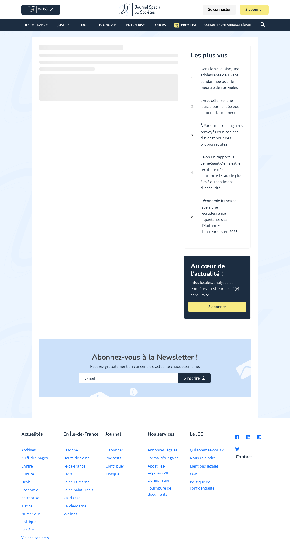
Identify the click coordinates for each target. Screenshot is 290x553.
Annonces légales (162, 450)
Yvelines (70, 514)
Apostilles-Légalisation (158, 469)
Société (27, 529)
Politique (28, 521)
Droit (84, 25)
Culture (27, 474)
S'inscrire (194, 378)
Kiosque (112, 474)
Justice (63, 25)
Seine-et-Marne (76, 482)
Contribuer (115, 466)
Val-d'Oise (71, 497)
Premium (185, 25)
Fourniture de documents (159, 491)
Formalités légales (163, 458)
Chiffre (27, 466)
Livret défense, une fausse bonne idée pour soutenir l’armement (221, 106)
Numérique (31, 514)
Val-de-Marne (74, 506)
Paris (67, 474)
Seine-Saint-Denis (78, 489)
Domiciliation (159, 480)
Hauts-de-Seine (76, 458)
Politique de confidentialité (202, 485)
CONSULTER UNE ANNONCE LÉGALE (227, 25)
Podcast (160, 25)
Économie (107, 25)
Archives (28, 450)
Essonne (70, 450)
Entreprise (135, 25)
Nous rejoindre (203, 458)
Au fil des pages (34, 458)
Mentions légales (204, 466)
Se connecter (219, 9)
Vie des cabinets (35, 537)
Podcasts (113, 458)
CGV (193, 474)
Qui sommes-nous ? (207, 450)
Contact (244, 457)
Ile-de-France (36, 25)
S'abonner (254, 9)
